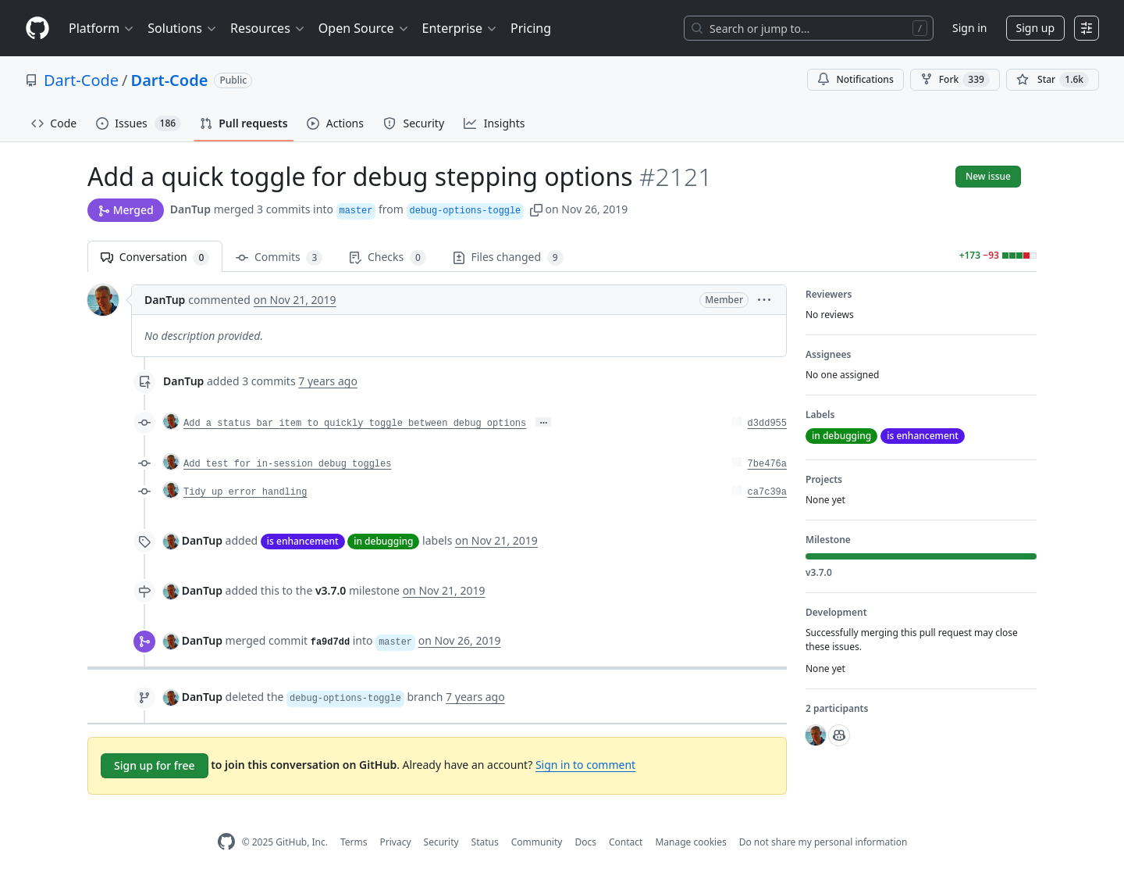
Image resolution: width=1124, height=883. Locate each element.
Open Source (364, 28)
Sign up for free (154, 765)
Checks (387, 257)
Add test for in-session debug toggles (287, 464)
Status (485, 842)
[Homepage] (37, 28)
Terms (354, 842)
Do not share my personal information (823, 842)
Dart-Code (81, 80)
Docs (585, 842)
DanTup (190, 209)
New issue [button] (988, 176)
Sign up (1035, 27)
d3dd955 (767, 423)
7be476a (767, 464)
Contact (625, 842)
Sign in (969, 27)
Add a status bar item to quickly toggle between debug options (354, 423)
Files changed (508, 257)
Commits (279, 257)
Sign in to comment (585, 764)
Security (441, 842)
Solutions (183, 28)
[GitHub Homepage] (226, 842)
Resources (268, 28)
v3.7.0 (330, 590)
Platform (102, 28)
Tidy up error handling (245, 492)
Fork (955, 80)
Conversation (155, 257)
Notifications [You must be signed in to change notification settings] (855, 79)
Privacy (395, 842)
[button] (536, 209)
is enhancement (303, 541)
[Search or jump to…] (809, 28)
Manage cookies (690, 842)
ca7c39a (767, 492)
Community (537, 842)
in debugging (383, 541)
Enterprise (460, 28)
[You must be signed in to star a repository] (1052, 80)
